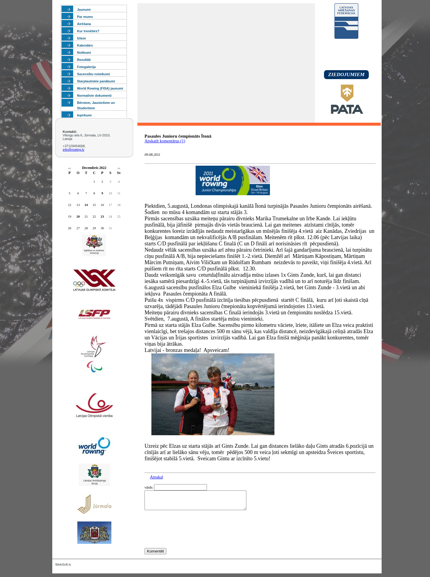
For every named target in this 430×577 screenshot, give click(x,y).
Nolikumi (84, 52)
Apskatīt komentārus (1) (165, 141)
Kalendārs (85, 45)
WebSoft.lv (63, 568)
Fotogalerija (86, 67)
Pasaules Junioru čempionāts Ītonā (178, 136)
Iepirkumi (84, 115)
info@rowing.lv (73, 149)
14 (86, 205)
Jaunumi (83, 9)
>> (118, 168)
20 (78, 216)
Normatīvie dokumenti (94, 95)
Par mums (85, 17)
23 (102, 216)
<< (69, 168)
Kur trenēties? (88, 31)
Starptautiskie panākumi (96, 81)
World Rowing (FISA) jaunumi (100, 88)
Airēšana (84, 24)
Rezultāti (84, 59)
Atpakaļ (156, 477)
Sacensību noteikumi (93, 74)
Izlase (81, 38)
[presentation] (190, 540)
